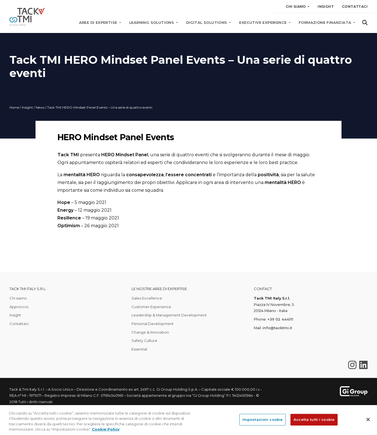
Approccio (19, 306)
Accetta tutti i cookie (314, 419)
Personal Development (152, 323)
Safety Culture (144, 340)
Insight (326, 6)
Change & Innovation (150, 332)
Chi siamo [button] (296, 6)
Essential (139, 349)
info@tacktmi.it (277, 328)
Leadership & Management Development (169, 315)
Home (14, 107)
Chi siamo (18, 298)
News (40, 107)
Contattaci (355, 6)
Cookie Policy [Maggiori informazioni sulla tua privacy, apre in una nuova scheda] (106, 429)
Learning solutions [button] (152, 23)
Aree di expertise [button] (98, 23)
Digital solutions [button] (207, 23)
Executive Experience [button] (263, 23)
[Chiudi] (368, 419)
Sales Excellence (146, 298)
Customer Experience (151, 306)
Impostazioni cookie (262, 419)
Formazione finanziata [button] (326, 23)
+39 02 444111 (280, 319)
